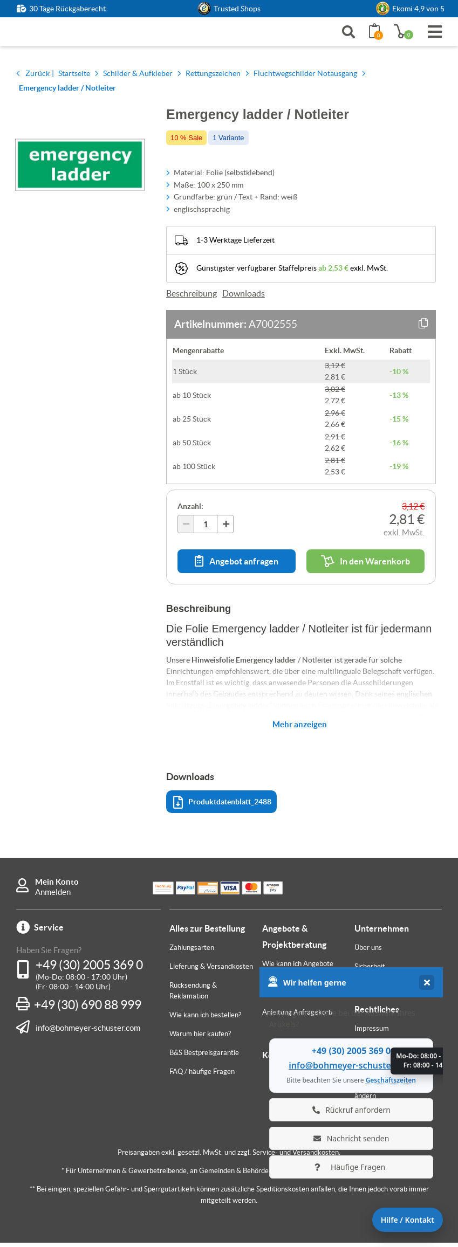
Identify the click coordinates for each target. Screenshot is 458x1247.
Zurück (37, 77)
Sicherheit (369, 971)
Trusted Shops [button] (237, 8)
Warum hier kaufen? (200, 1038)
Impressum (371, 1033)
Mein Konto (57, 886)
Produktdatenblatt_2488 (222, 807)
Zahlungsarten (191, 952)
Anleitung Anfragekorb (297, 1016)
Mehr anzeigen (299, 728)
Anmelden (53, 896)
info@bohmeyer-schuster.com (88, 1032)
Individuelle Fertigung (295, 998)
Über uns (368, 952)
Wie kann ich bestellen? (205, 1019)
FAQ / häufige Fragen (202, 1076)
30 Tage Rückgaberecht (67, 8)
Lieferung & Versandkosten (211, 971)
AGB (361, 1052)
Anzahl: (190, 510)
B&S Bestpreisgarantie (204, 1057)
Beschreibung (191, 297)
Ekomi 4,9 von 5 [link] (418, 8)
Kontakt (277, 1059)
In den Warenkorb (365, 565)
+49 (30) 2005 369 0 (89, 969)
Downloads (243, 297)
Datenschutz (374, 1070)
